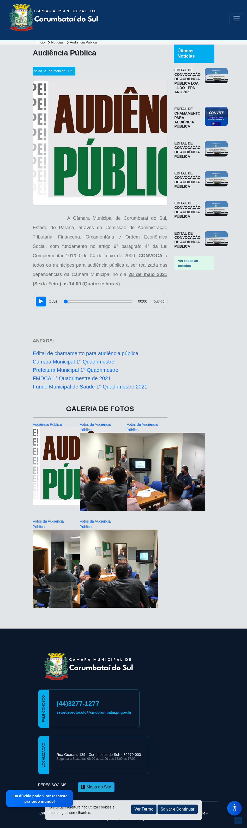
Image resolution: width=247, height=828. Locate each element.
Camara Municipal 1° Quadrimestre (74, 362)
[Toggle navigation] (236, 19)
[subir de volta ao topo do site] (238, 820)
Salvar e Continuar (178, 809)
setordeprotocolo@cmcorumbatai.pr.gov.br (94, 712)
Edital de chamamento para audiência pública (85, 353)
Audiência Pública (83, 42)
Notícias (57, 42)
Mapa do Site (96, 787)
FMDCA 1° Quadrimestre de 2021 (72, 378)
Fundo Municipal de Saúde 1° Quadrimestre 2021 (90, 387)
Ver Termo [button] (143, 809)
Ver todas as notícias (188, 263)
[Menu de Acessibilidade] (234, 808)
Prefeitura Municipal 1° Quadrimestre (75, 370)
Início (41, 42)
